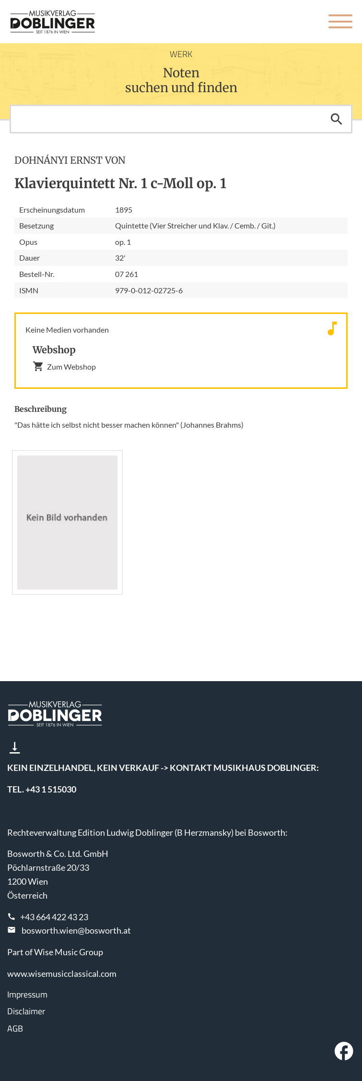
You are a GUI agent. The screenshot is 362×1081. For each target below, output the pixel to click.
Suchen (336, 119)
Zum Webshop (64, 366)
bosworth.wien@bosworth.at (76, 930)
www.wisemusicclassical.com (62, 973)
